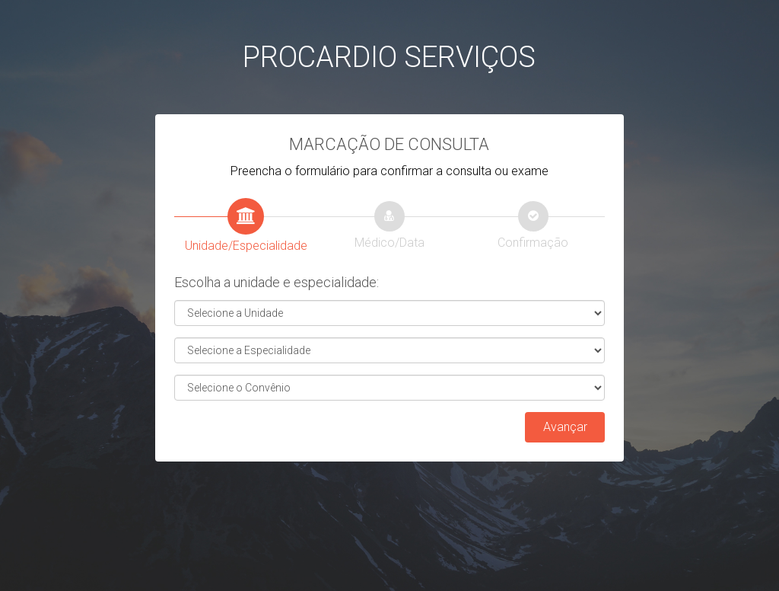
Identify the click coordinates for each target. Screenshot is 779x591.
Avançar (565, 427)
